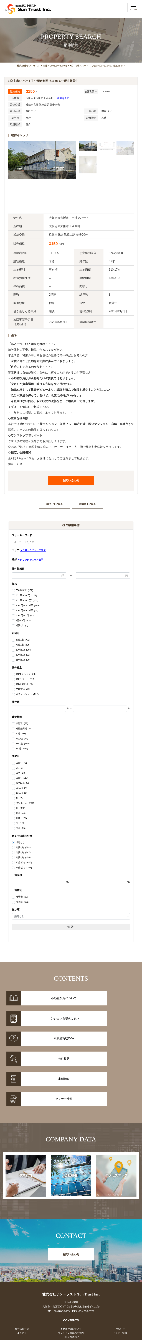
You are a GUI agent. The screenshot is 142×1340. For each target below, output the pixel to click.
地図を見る (63, 98)
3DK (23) (21, 773)
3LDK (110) (22, 778)
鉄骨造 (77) (22, 723)
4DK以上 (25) (23, 783)
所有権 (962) (22, 902)
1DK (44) (21, 813)
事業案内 (21, 1139)
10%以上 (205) (24, 650)
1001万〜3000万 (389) (27, 605)
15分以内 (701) (24, 867)
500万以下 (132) (24, 590)
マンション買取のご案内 (71, 1286)
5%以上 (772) (23, 640)
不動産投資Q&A (71, 1291)
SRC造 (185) (22, 743)
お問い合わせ (71, 480)
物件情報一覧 (21, 1282)
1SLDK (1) (21, 793)
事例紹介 (21, 1286)
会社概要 (65, 1139)
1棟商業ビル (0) (24, 684)
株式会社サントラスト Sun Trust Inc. (71, 1247)
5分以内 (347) (23, 852)
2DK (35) (21, 828)
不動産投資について (71, 1282)
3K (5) (19, 768)
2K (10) (20, 823)
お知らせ (121, 1282)
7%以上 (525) (23, 645)
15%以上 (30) (23, 660)
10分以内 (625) (24, 862)
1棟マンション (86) (26, 674)
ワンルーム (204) (25, 803)
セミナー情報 (120, 1286)
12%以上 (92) (23, 655)
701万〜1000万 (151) (27, 600)
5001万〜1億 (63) (25, 615)
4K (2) (19, 798)
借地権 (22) (22, 897)
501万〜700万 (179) (26, 595)
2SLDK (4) (21, 788)
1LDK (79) (21, 818)
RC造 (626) (22, 748)
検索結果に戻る (87, 504)
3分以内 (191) (23, 847)
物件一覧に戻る (54, 504)
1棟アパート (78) (25, 679)
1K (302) (20, 808)
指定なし (20, 842)
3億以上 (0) (22, 625)
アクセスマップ (112, 1139)
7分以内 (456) (23, 857)
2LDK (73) (21, 763)
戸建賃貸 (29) (23, 689)
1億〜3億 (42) (23, 620)
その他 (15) (22, 738)
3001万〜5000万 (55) (27, 610)
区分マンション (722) (27, 694)
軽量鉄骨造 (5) (23, 728)
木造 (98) (21, 733)
